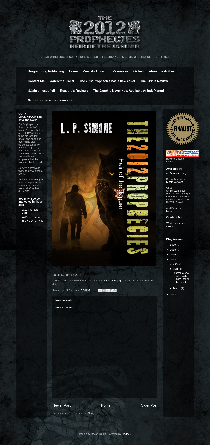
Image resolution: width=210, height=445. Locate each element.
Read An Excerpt (95, 71)
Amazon (174, 173)
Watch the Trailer (62, 81)
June (176, 263)
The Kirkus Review (154, 81)
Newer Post (61, 405)
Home (73, 71)
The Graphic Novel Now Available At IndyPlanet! (128, 90)
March (177, 288)
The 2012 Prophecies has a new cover (107, 81)
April (176, 268)
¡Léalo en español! (41, 90)
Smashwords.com (176, 190)
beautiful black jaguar (112, 280)
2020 (173, 244)
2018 (173, 249)
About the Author (161, 71)
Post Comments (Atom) (81, 413)
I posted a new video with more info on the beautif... (180, 278)
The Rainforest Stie (32, 221)
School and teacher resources (50, 100)
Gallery (138, 71)
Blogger (126, 433)
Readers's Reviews (74, 90)
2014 (173, 259)
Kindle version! (174, 181)
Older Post (149, 405)
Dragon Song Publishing (46, 71)
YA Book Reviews (31, 217)
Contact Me (36, 81)
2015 (173, 254)
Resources (120, 71)
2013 (173, 294)
